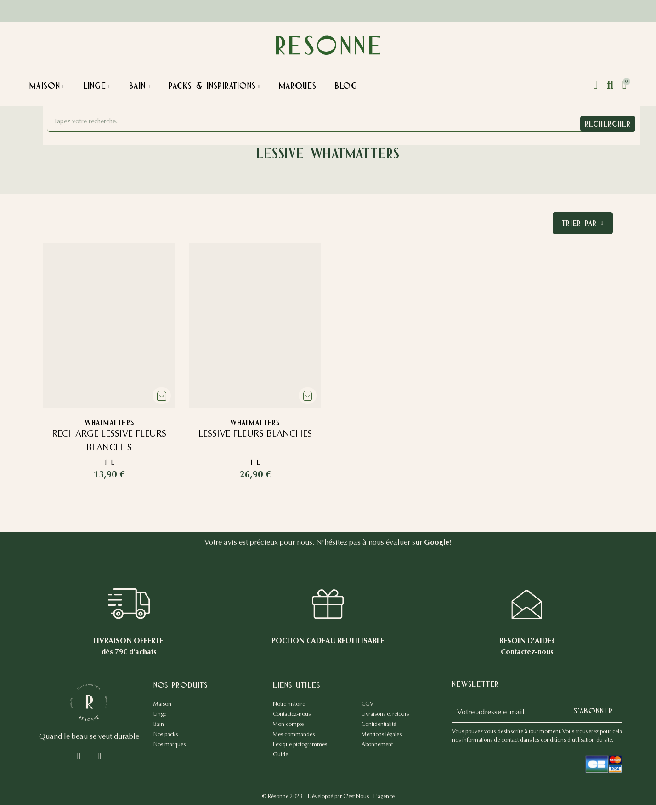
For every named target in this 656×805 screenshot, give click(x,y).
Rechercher (608, 124)
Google (436, 542)
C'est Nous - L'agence (369, 796)
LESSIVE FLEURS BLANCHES (255, 433)
